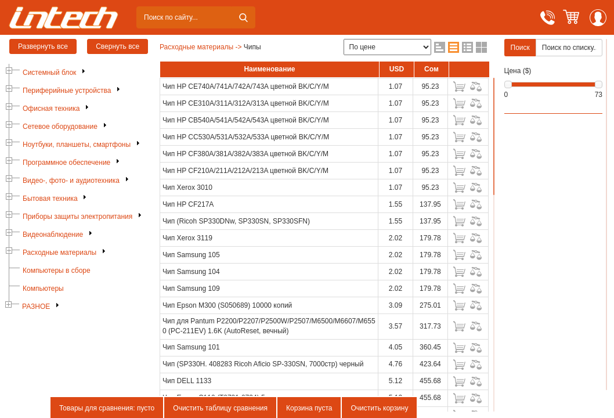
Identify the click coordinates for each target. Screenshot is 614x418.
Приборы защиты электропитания (77, 216)
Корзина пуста (309, 408)
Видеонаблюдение (53, 234)
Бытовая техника (50, 198)
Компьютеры (43, 288)
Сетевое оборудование (60, 126)
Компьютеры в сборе (57, 270)
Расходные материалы (59, 252)
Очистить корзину (379, 408)
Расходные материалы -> (201, 47)
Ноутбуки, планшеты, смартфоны (77, 144)
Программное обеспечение (66, 162)
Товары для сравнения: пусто (106, 408)
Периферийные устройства (67, 91)
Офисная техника (51, 109)
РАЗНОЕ (36, 306)
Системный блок (49, 73)
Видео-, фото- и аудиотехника (71, 180)
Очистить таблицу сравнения (220, 408)
